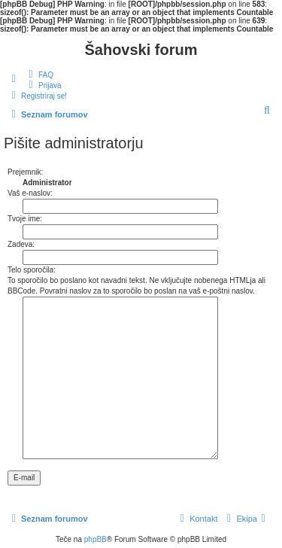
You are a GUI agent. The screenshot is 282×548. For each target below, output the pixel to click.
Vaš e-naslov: (30, 193)
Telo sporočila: (32, 270)
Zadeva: (21, 244)
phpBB (95, 539)
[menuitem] (39, 74)
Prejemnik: (25, 172)
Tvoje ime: (25, 219)
